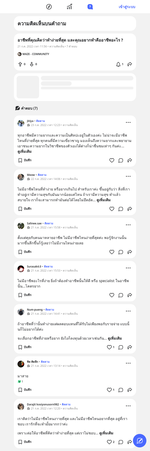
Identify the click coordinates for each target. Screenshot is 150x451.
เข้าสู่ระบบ (127, 6)
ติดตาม (40, 121)
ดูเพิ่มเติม (25, 151)
